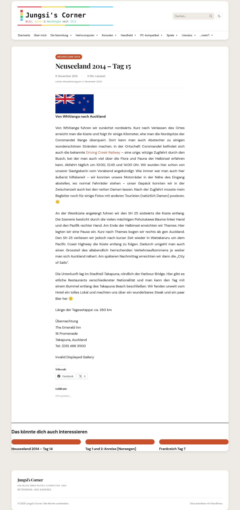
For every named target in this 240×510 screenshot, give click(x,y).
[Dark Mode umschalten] (219, 16)
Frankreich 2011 (172, 441)
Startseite (24, 35)
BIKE (90, 441)
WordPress (216, 503)
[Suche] (190, 16)
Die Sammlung (61, 35)
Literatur (189, 35)
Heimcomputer (87, 35)
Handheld (128, 35)
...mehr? (206, 35)
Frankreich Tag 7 (172, 449)
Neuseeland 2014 (68, 56)
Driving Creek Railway (103, 152)
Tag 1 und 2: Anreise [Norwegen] (110, 449)
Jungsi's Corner (34, 503)
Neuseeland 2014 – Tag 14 (32, 449)
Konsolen (109, 35)
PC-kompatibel (151, 35)
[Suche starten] (210, 16)
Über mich (40, 35)
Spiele (172, 35)
